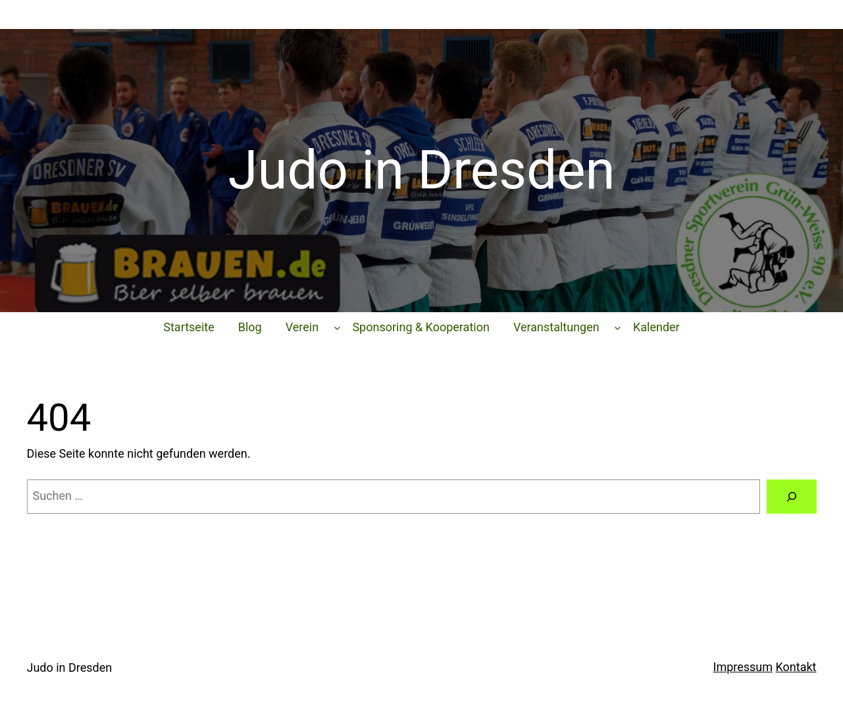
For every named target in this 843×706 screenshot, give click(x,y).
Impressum (743, 667)
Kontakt (796, 667)
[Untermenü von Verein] (337, 327)
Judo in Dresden (70, 667)
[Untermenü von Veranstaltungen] (617, 327)
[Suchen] (792, 496)
